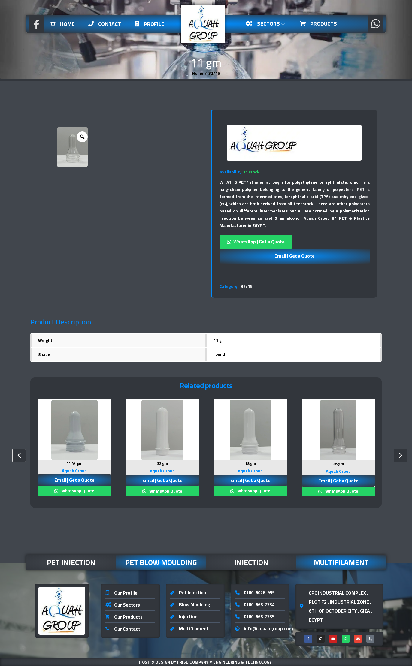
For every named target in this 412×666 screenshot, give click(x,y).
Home (62, 24)
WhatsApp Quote (77, 490)
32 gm (162, 463)
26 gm (338, 464)
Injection (251, 561)
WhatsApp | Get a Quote (259, 241)
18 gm (250, 463)
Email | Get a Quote (294, 256)
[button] (295, 242)
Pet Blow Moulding (161, 561)
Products (318, 24)
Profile (149, 24)
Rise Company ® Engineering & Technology (226, 661)
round (219, 354)
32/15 (247, 286)
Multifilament (341, 561)
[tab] (295, 272)
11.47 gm (74, 463)
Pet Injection (71, 561)
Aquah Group (74, 470)
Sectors (266, 24)
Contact (104, 24)
